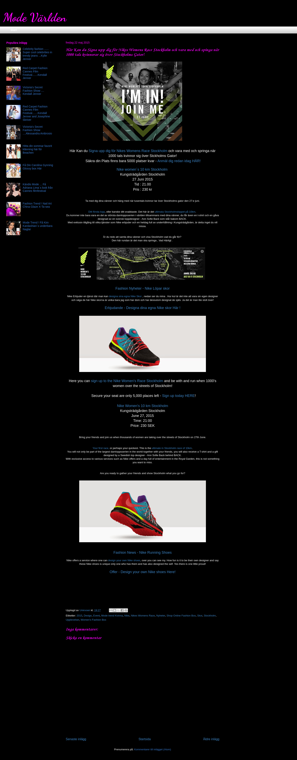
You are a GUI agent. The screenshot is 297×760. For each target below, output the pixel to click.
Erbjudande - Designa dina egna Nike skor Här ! (142, 308)
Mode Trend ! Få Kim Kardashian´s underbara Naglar (37, 226)
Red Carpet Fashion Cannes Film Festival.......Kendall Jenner (35, 73)
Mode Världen (34, 17)
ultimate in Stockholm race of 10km (172, 448)
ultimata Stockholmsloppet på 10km (175, 211)
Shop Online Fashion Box (181, 615)
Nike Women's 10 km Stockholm (142, 406)
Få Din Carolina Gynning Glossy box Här (38, 167)
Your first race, (100, 448)
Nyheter (160, 615)
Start (13, 29)
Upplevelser (72, 619)
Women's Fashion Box (93, 619)
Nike (126, 615)
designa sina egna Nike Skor (125, 296)
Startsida (145, 739)
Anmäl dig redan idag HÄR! (179, 161)
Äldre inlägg (211, 739)
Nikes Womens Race (143, 615)
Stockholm (210, 615)
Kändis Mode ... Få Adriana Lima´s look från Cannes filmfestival (38, 188)
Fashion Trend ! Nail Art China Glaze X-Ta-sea (37, 205)
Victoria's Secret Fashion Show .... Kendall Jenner (33, 91)
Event (96, 615)
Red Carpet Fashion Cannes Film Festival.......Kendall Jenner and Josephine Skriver (36, 113)
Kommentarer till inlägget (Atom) (152, 749)
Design (88, 615)
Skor (199, 615)
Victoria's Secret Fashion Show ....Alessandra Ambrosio (37, 130)
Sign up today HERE (178, 396)
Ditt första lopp (96, 211)
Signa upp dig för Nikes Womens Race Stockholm (128, 151)
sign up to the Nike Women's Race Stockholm (127, 381)
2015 (79, 615)
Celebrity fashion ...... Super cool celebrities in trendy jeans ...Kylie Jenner (37, 53)
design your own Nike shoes (124, 560)
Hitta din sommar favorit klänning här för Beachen (37, 149)
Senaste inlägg (76, 739)
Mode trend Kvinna (112, 615)
